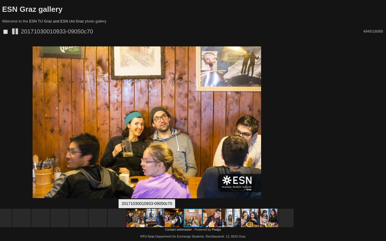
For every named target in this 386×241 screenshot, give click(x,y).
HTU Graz (147, 236)
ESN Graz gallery (32, 9)
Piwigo (216, 229)
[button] (288, 52)
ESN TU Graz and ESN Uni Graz (56, 21)
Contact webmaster (178, 229)
